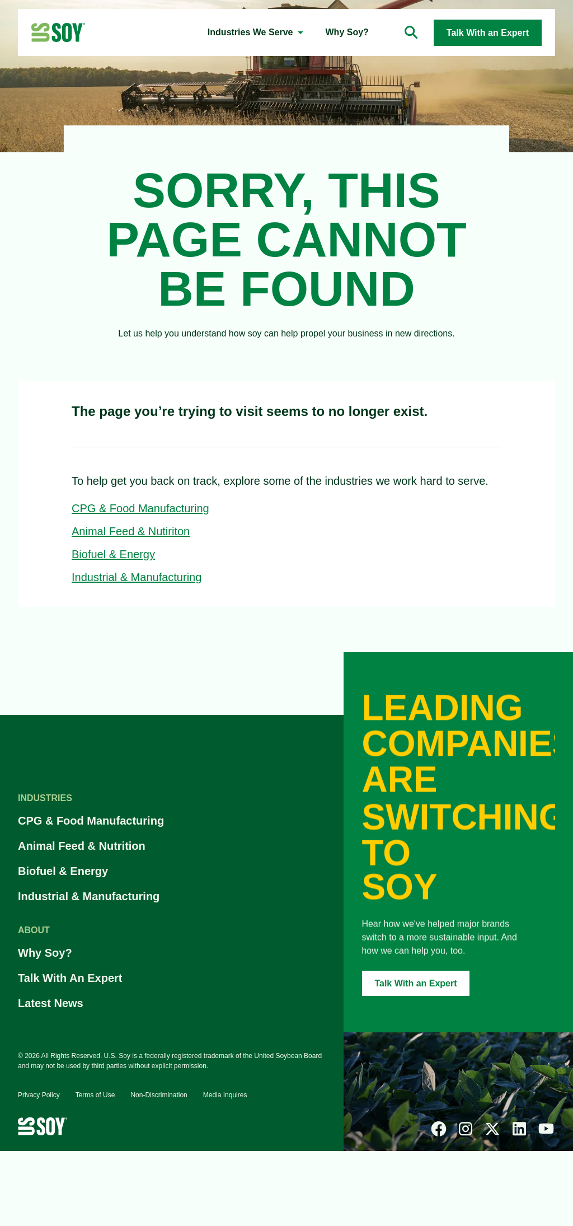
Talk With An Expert (70, 978)
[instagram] (466, 1129)
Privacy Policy (39, 1095)
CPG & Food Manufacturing (140, 508)
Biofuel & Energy (113, 554)
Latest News (50, 1003)
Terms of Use (95, 1095)
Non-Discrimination (158, 1095)
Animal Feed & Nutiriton (131, 531)
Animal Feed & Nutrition (81, 846)
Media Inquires (225, 1095)
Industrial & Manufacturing (136, 577)
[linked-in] (519, 1129)
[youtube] (546, 1129)
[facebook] (439, 1129)
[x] (492, 1129)
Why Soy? (45, 953)
